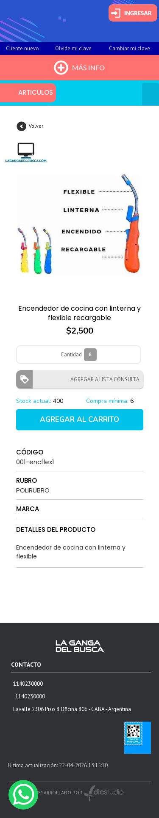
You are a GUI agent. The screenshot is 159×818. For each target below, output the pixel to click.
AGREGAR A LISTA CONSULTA (102, 379)
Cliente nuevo (22, 48)
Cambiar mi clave (129, 48)
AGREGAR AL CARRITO (79, 419)
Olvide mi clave (73, 48)
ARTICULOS (35, 92)
